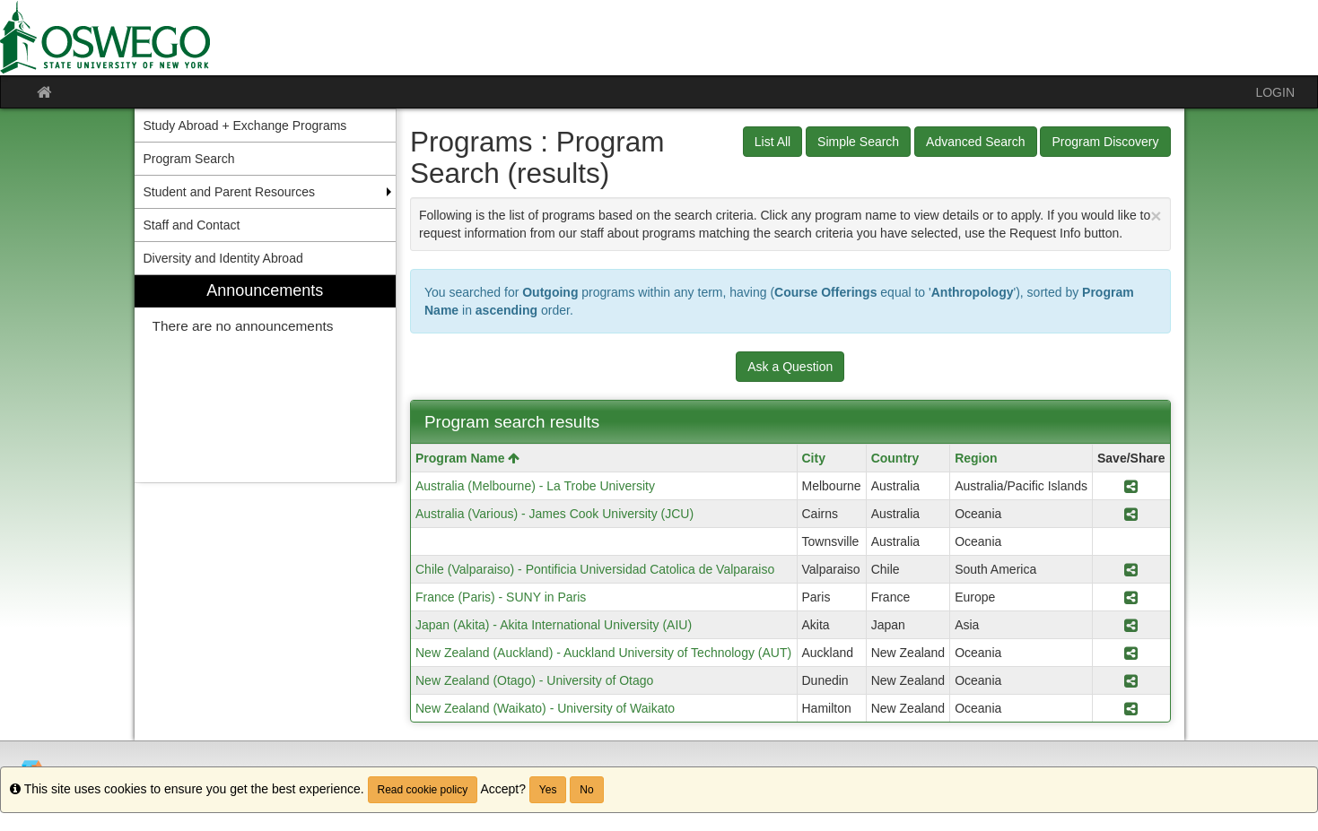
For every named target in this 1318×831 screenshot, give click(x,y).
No (586, 789)
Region (976, 458)
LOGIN (1275, 92)
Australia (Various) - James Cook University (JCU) (554, 513)
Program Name (467, 458)
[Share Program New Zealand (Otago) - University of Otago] (1131, 680)
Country (895, 458)
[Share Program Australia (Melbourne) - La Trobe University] (1131, 486)
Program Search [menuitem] (189, 158)
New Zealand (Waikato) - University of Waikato (545, 708)
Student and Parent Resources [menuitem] (229, 192)
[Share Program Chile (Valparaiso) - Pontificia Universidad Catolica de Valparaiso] (1131, 569)
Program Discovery (1105, 141)
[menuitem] (266, 378)
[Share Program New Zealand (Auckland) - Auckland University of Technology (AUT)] (1131, 652)
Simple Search (858, 141)
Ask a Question (790, 366)
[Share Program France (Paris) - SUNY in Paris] (1131, 597)
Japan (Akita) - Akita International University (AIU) (553, 625)
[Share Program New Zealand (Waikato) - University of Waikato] (1131, 708)
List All (772, 141)
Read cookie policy (423, 789)
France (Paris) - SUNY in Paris (500, 597)
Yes (548, 789)
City (813, 458)
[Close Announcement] (1155, 215)
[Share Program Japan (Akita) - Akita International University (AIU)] (1131, 625)
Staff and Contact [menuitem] (192, 225)
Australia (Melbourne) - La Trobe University (535, 486)
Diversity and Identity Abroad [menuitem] (223, 258)
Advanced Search (976, 141)
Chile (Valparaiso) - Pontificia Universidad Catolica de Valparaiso (594, 569)
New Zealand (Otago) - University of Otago (534, 680)
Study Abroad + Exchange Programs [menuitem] (245, 125)
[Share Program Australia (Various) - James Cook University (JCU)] (1131, 513)
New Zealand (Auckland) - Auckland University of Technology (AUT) (603, 652)
